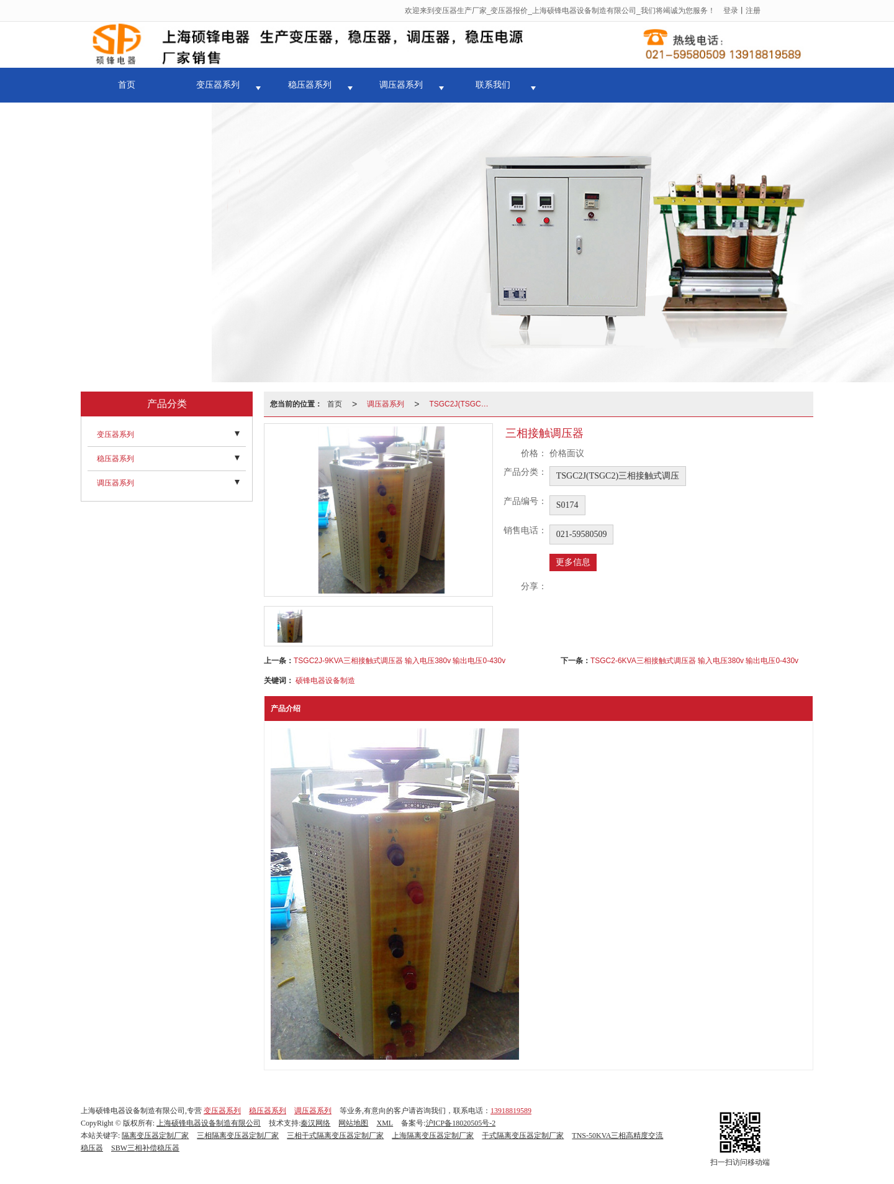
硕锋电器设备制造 (325, 680)
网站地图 (353, 1123)
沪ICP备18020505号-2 (461, 1123)
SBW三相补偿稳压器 (145, 1148)
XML (384, 1123)
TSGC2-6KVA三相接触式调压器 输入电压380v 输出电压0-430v (694, 660)
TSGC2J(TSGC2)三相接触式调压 (462, 404)
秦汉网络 (315, 1123)
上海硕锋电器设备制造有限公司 (208, 1123)
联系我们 (493, 84)
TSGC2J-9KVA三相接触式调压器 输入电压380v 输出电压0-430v (399, 660)
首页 (126, 84)
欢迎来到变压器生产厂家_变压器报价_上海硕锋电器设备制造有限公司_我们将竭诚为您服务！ (560, 10)
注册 (753, 10)
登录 (730, 10)
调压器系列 (401, 84)
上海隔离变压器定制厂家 (433, 1135)
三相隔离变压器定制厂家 (238, 1135)
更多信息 (573, 562)
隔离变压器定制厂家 (155, 1135)
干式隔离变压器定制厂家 (523, 1135)
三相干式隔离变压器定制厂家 (335, 1135)
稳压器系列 (310, 84)
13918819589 (510, 1110)
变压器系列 (218, 84)
